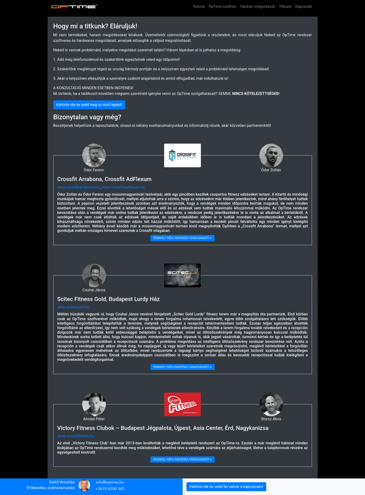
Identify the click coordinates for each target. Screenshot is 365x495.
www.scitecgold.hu (73, 307)
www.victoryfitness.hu (75, 436)
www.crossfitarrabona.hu (78, 187)
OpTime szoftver (222, 6)
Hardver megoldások (257, 6)
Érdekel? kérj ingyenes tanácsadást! (182, 238)
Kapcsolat (303, 6)
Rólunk (199, 6)
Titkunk (285, 6)
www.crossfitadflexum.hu (123, 187)
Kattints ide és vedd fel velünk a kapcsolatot (226, 486)
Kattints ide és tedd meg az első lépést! (89, 104)
